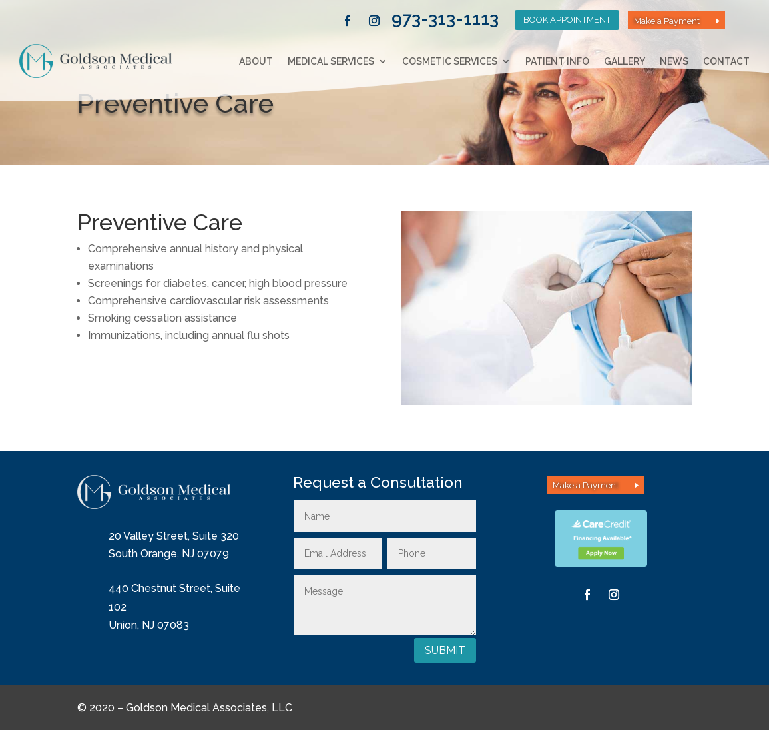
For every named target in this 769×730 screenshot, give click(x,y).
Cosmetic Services (449, 62)
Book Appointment (567, 20)
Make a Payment (667, 21)
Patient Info (557, 62)
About (256, 62)
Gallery (624, 62)
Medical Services (331, 62)
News (674, 62)
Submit (445, 650)
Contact (726, 62)
